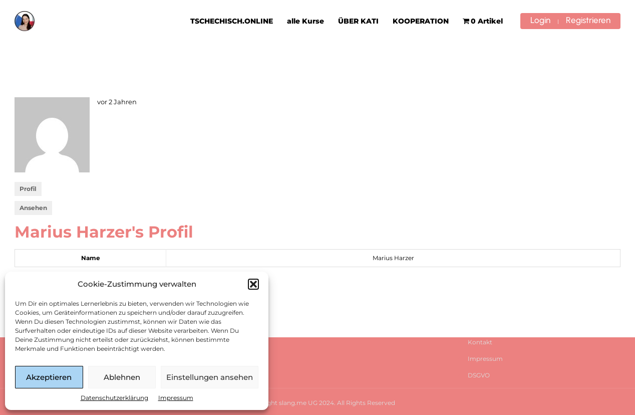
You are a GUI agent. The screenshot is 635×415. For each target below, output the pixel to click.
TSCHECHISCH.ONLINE (231, 21)
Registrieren (588, 20)
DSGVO (479, 375)
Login (540, 20)
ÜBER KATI (358, 21)
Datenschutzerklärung (114, 397)
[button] (253, 284)
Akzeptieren (49, 377)
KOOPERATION (421, 21)
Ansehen (33, 208)
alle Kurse (305, 21)
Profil (28, 188)
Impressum (175, 397)
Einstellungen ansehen (209, 377)
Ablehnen (122, 377)
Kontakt (480, 342)
